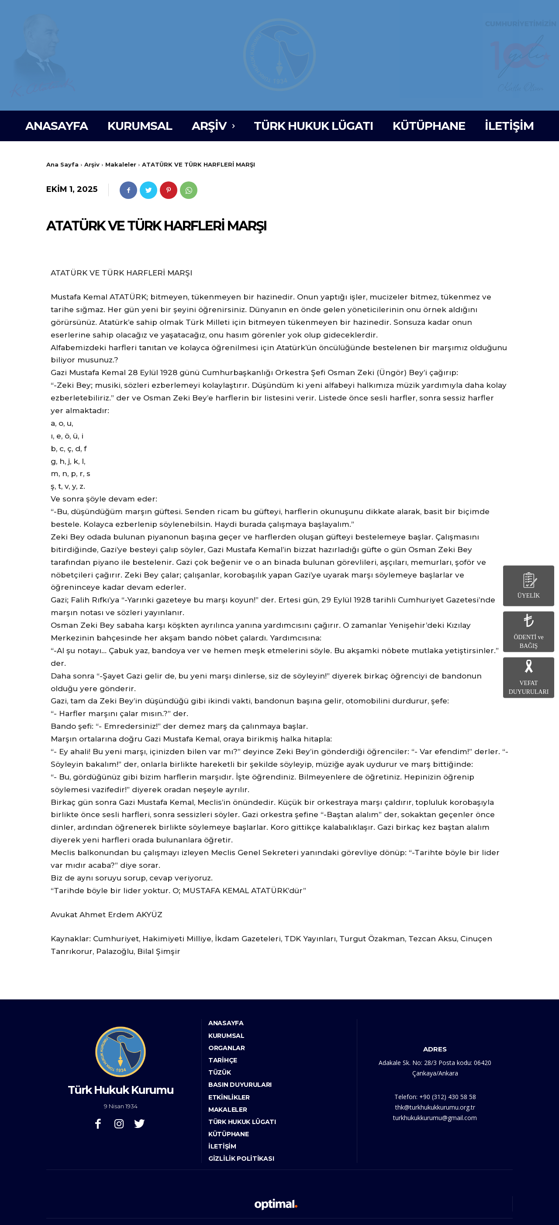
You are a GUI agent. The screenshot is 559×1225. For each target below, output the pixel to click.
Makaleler (120, 164)
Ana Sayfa (62, 164)
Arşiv (92, 164)
